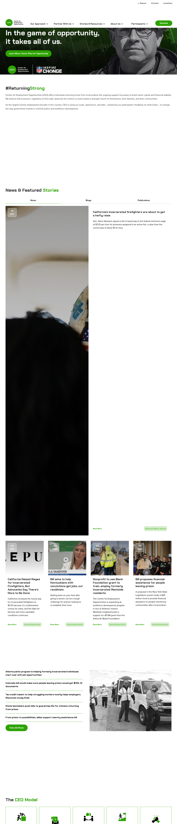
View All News (16, 727)
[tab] (33, 200)
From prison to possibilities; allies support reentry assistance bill (41, 717)
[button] (39, 24)
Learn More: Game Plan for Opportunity (28, 53)
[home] (14, 23)
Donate (164, 23)
